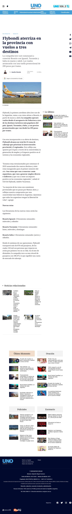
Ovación (29, 12)
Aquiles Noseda (16, 72)
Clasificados (65, 12)
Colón (34, 12)
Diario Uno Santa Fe (27, 463)
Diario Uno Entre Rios (28, 462)
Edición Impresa (52, 12)
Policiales (23, 12)
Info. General (43, 12)
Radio (39, 460)
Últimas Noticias (5, 12)
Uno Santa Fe (6, 33)
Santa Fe (16, 12)
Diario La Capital (26, 460)
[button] (4, 6)
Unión (38, 12)
